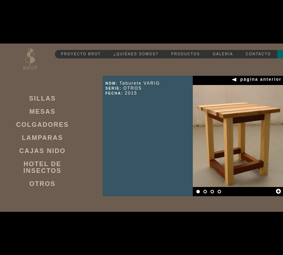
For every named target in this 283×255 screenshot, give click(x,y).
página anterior (261, 79)
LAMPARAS (42, 138)
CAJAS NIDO (42, 151)
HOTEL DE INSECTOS (42, 167)
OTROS (42, 184)
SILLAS (42, 98)
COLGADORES (42, 124)
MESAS (42, 111)
